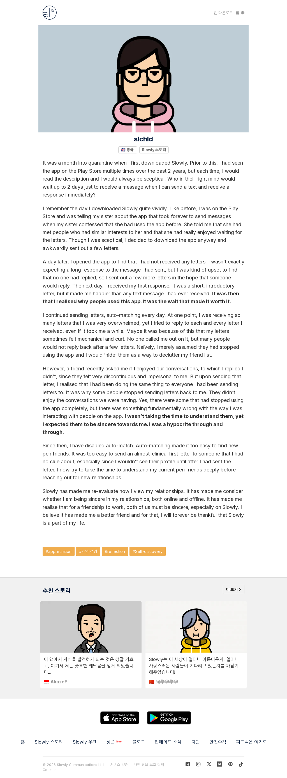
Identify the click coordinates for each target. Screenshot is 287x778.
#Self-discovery (148, 551)
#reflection (115, 551)
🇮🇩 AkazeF (55, 681)
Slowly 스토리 (154, 150)
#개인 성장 (88, 551)
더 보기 (233, 589)
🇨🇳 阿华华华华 (163, 681)
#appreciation (58, 551)
